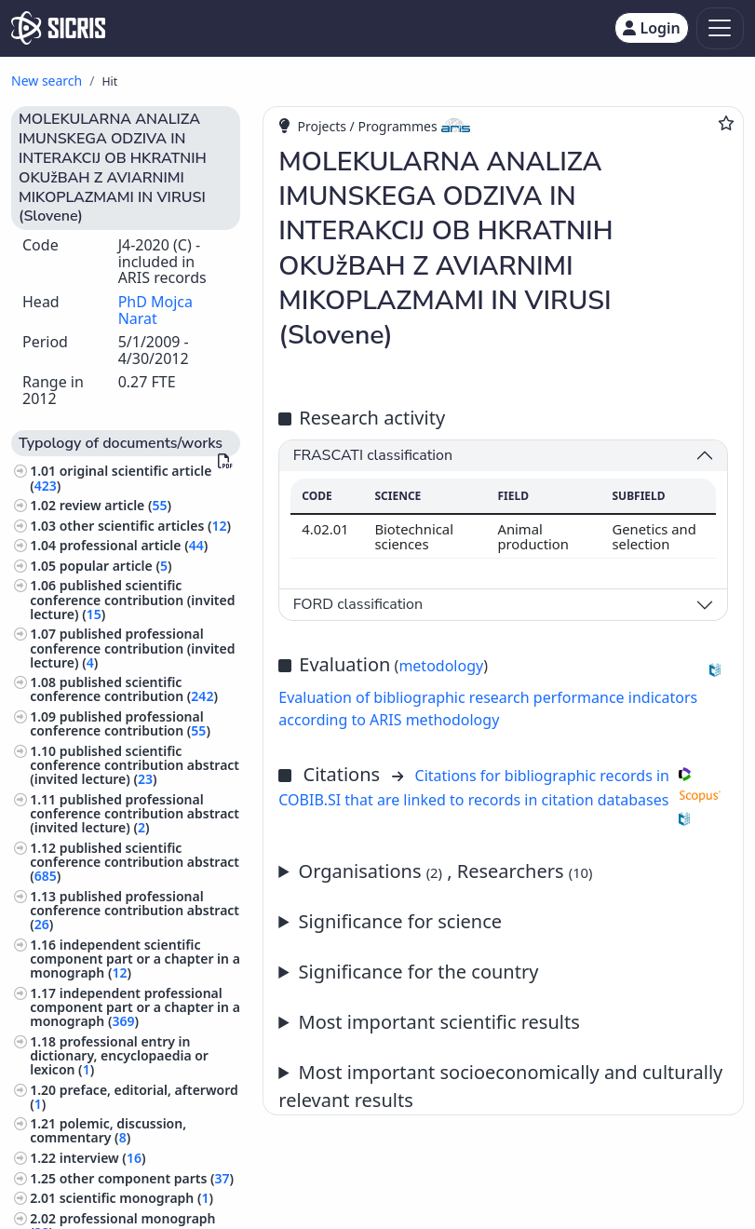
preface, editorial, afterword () (134, 1097)
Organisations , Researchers (446, 871)
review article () (115, 505)
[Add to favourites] (726, 123)
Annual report (503, 1022)
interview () (103, 1158)
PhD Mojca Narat (155, 310)
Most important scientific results (439, 1021)
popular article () (116, 565)
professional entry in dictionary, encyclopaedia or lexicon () (119, 1055)
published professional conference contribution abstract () (134, 910)
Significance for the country (419, 971)
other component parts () (147, 1178)
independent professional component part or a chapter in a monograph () (135, 1007)
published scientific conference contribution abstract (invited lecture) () (134, 765)
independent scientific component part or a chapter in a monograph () (135, 958)
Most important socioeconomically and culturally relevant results (500, 1086)
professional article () (134, 545)
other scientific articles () (145, 525)
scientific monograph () (136, 1198)
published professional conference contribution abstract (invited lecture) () (134, 813)
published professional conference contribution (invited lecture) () (132, 647)
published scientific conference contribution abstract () (134, 862)
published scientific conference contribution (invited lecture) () (132, 599)
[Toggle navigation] (720, 28)
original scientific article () (120, 477)
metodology (440, 665)
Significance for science (401, 921)
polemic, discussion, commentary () (108, 1130)
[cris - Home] (58, 28)
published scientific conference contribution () (124, 689)
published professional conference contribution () (120, 723)
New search (46, 80)
